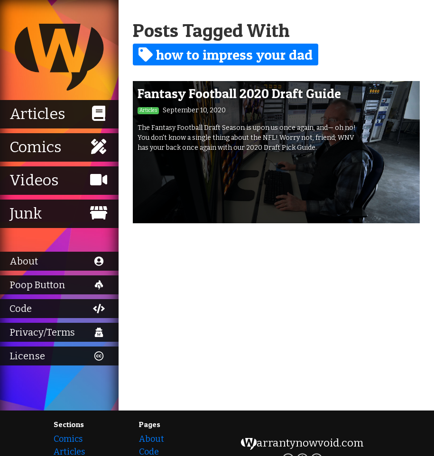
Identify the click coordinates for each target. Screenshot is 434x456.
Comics (68, 439)
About (151, 439)
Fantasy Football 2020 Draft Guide (239, 93)
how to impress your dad (226, 54)
